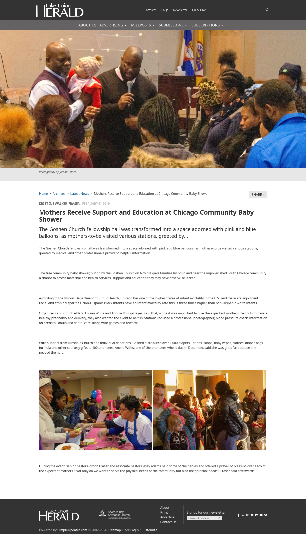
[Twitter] (265, 515)
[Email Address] (204, 518)
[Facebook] (238, 515)
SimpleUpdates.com (72, 530)
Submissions (171, 25)
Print (164, 512)
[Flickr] (251, 515)
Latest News (79, 193)
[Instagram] (247, 515)
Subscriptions (206, 25)
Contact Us (168, 522)
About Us (87, 25)
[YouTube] (260, 515)
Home (43, 193)
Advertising (111, 25)
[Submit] (219, 518)
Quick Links (199, 10)
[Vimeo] (242, 515)
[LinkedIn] (256, 515)
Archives (151, 10)
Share (258, 194)
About (164, 507)
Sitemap (114, 530)
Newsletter (180, 10)
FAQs (164, 10)
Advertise (167, 517)
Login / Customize (143, 530)
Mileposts (141, 25)
